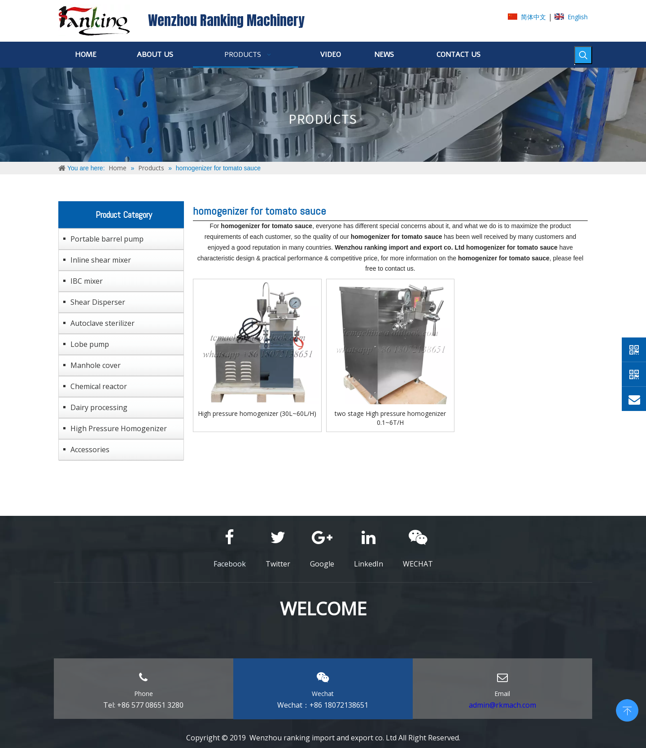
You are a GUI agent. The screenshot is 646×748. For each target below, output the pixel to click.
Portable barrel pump (107, 239)
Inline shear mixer (100, 260)
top (627, 709)
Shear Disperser (97, 302)
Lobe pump (89, 344)
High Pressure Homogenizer (118, 428)
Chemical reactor (98, 386)
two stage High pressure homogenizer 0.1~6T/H (390, 418)
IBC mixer (86, 281)
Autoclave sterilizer (102, 323)
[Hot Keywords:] (583, 55)
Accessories (89, 449)
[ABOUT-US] (323, 115)
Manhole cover (95, 365)
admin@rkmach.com (502, 705)
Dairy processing (98, 407)
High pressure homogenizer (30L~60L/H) (257, 413)
